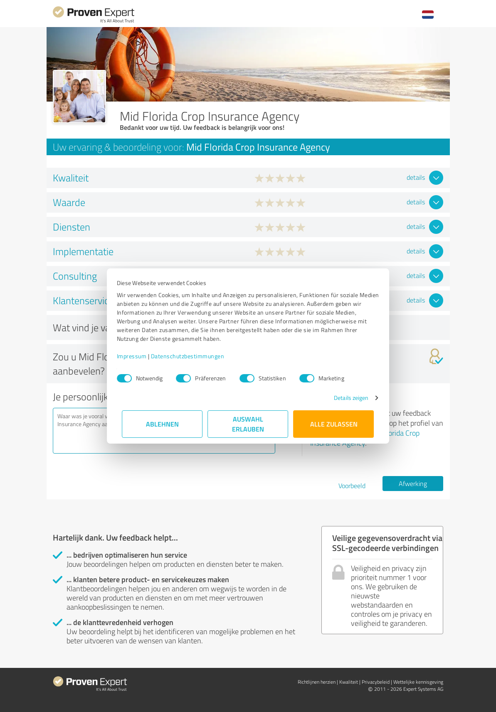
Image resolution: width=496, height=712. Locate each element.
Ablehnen (162, 424)
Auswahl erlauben (248, 424)
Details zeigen (345, 398)
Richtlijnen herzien (317, 681)
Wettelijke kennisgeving (418, 681)
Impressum (137, 356)
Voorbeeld (351, 485)
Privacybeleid (376, 681)
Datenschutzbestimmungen (193, 356)
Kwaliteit (348, 681)
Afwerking (413, 483)
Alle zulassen (334, 424)
